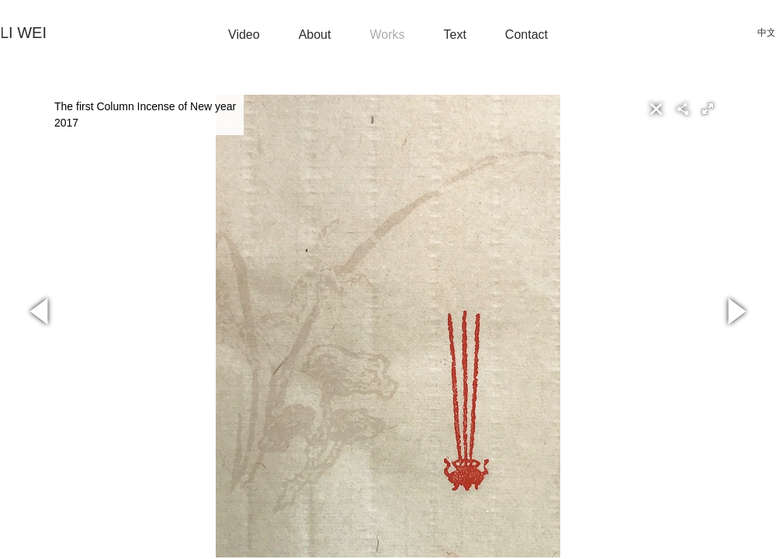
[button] (707, 108)
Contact (526, 34)
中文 (766, 32)
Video (244, 34)
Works (386, 34)
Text (455, 34)
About (315, 34)
